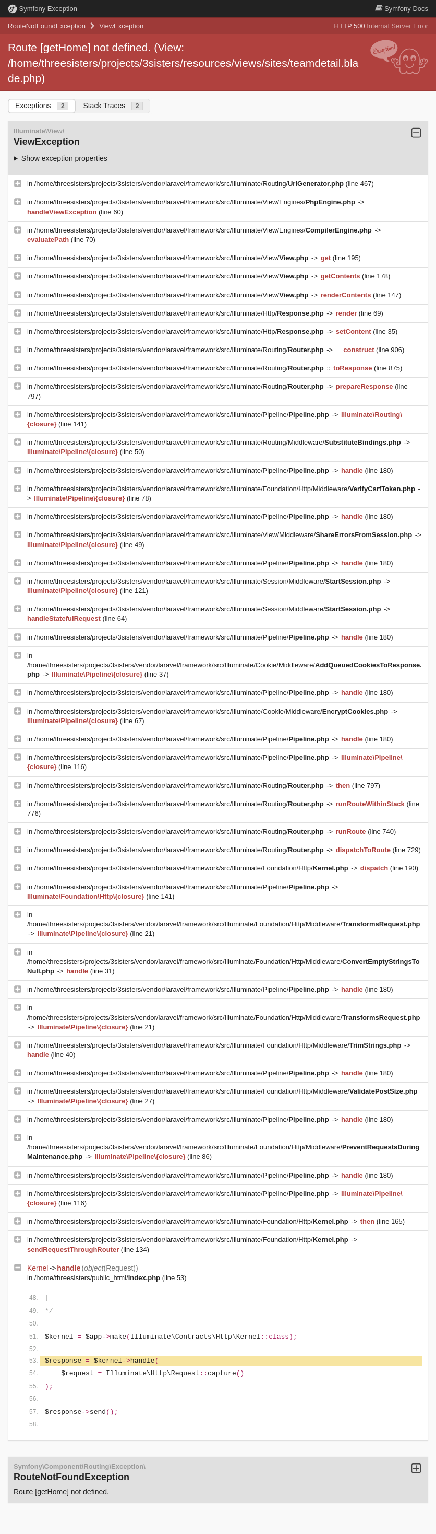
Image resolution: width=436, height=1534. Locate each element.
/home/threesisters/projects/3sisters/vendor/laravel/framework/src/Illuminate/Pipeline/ (182, 415)
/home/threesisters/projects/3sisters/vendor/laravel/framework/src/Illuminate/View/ (172, 258)
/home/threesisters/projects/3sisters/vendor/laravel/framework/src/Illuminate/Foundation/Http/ (192, 868)
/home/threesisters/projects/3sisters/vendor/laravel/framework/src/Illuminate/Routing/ (190, 184)
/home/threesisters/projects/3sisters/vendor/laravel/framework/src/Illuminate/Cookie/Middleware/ (212, 711)
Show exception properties (64, 158)
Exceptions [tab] (41, 105)
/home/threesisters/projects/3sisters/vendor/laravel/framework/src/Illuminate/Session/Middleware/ (208, 581)
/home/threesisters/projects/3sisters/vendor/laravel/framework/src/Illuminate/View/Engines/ (195, 202)
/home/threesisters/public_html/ (98, 1278)
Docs (401, 9)
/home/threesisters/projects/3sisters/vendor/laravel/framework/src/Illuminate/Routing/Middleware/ (218, 442)
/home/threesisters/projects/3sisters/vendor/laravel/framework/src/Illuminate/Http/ (179, 313)
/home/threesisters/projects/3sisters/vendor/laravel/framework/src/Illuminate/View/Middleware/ (224, 535)
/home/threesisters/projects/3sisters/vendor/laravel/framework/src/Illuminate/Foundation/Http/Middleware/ (225, 489)
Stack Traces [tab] (113, 105)
